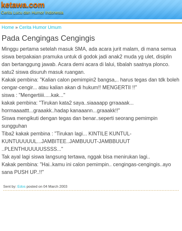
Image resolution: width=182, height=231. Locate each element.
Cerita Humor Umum (40, 27)
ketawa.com (23, 4)
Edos (21, 186)
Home (8, 27)
